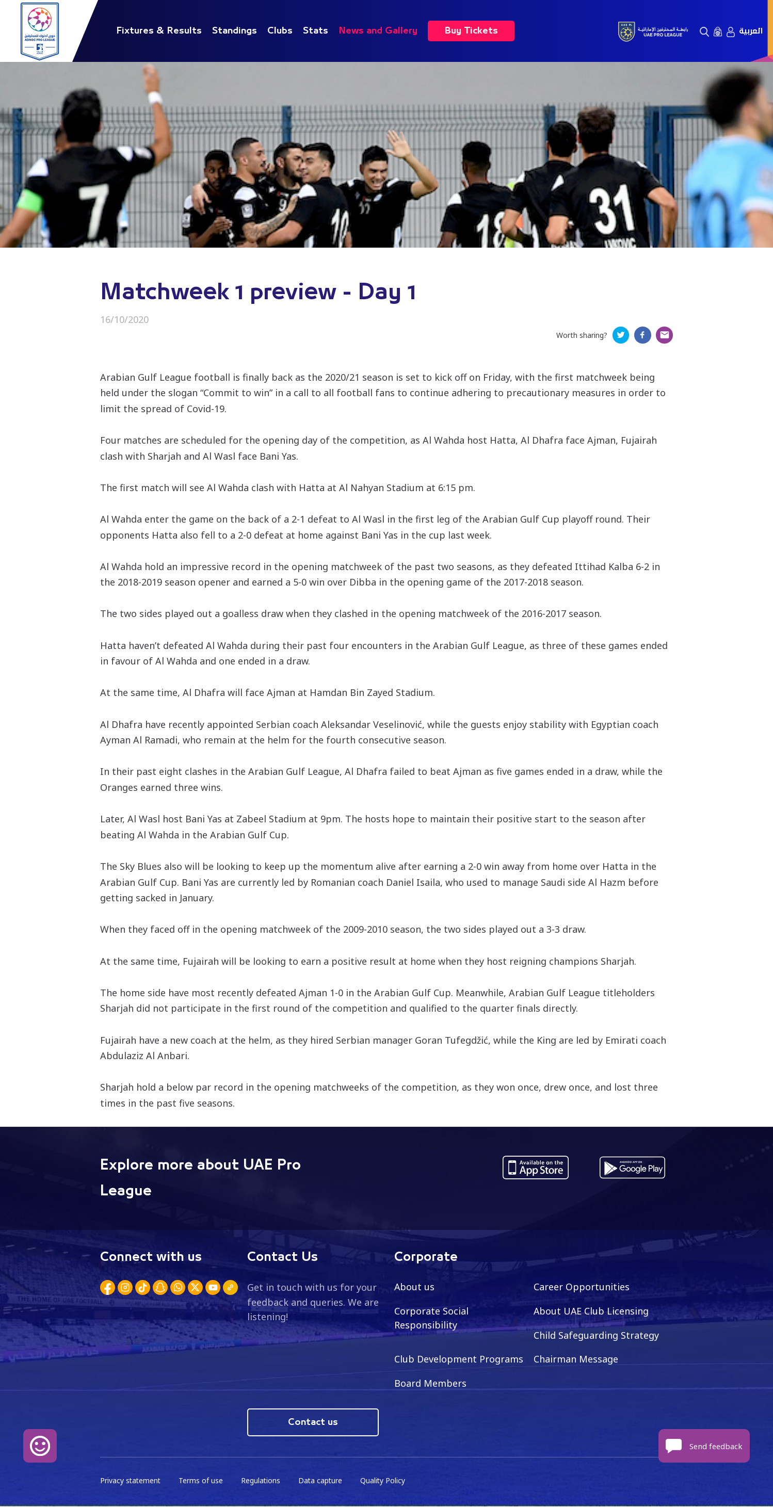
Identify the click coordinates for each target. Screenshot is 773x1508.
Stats (315, 31)
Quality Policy (386, 1482)
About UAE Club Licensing (592, 1312)
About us (414, 1288)
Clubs (280, 31)
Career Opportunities (582, 1288)
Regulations (262, 1482)
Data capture (322, 1482)
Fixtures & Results (159, 31)
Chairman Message (576, 1360)
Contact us (313, 1424)
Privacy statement (131, 1482)
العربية (751, 31)
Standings (234, 31)
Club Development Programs (458, 1360)
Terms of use (202, 1482)
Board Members (430, 1385)
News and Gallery (378, 31)
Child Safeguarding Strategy (596, 1336)
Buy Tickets (471, 31)
